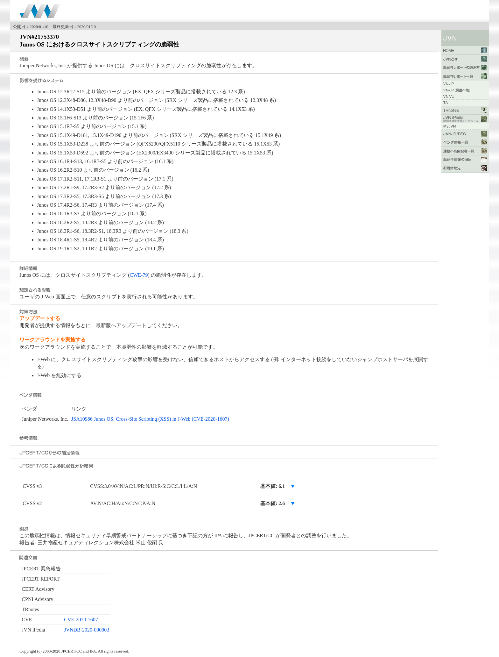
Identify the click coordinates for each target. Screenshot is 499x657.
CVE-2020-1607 (81, 619)
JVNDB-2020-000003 (86, 629)
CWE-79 (139, 275)
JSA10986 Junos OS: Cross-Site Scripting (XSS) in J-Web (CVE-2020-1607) (150, 419)
